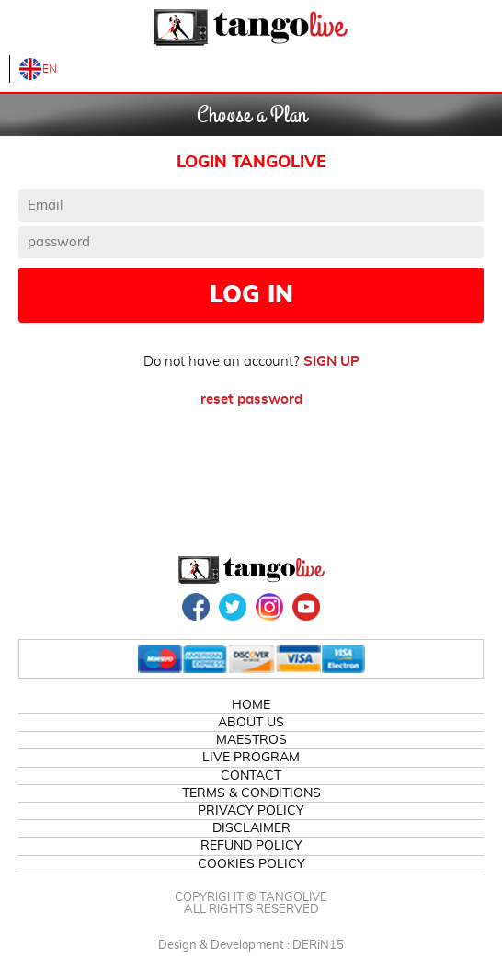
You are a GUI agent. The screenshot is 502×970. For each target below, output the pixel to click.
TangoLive (251, 27)
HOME (251, 705)
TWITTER (232, 607)
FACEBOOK (196, 607)
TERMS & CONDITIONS (251, 793)
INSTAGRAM (269, 607)
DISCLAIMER (251, 828)
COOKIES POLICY (251, 864)
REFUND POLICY (251, 845)
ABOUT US (251, 722)
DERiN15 (318, 946)
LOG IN (251, 295)
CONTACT (251, 776)
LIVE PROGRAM (251, 757)
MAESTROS (251, 740)
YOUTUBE (306, 607)
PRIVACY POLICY (251, 811)
